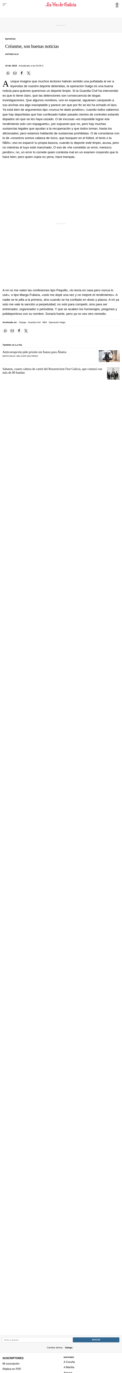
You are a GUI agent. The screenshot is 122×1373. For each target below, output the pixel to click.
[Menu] (4, 4)
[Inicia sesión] (116, 4)
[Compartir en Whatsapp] (8, 73)
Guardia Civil (34, 322)
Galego (68, 1347)
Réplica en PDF (11, 1368)
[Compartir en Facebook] (22, 73)
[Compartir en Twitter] (29, 73)
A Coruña (69, 1361)
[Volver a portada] (61, 4)
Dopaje (22, 322)
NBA (44, 322)
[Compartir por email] (15, 73)
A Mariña (69, 1367)
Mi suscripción (10, 1363)
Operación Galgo (57, 322)
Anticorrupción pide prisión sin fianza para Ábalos (34, 352)
